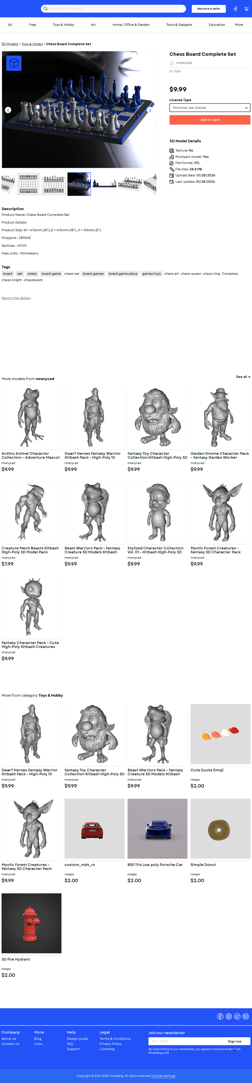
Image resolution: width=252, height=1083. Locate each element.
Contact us (10, 1044)
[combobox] (210, 107)
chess (32, 273)
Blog (38, 1038)
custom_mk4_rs (80, 865)
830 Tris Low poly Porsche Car (155, 865)
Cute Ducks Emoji (207, 770)
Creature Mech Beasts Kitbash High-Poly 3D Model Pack (30, 550)
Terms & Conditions (115, 1038)
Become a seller (208, 9)
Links (38, 1044)
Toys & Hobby (63, 24)
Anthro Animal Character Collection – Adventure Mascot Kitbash (31, 456)
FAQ (70, 1044)
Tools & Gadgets (179, 24)
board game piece (123, 273)
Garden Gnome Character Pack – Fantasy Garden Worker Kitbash (220, 456)
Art (93, 24)
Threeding (17, 9)
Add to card (210, 119)
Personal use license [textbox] (189, 107)
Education (217, 24)
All (10, 24)
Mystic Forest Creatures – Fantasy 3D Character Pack (216, 550)
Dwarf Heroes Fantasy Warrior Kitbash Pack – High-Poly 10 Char (93, 456)
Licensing (107, 1049)
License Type (180, 100)
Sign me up (234, 1042)
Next (150, 110)
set (19, 273)
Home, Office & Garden (131, 24)
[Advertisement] (120, 337)
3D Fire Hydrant (16, 960)
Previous (8, 110)
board (7, 273)
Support (73, 1049)
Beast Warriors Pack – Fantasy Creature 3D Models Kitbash (92, 550)
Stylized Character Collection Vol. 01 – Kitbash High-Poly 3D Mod (155, 550)
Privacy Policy (111, 1044)
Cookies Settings (163, 1076)
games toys (151, 273)
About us (9, 1038)
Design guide (77, 1038)
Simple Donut (203, 865)
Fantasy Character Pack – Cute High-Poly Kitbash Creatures (30, 645)
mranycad (184, 63)
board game (51, 273)
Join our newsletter (166, 1033)
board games (93, 273)
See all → (243, 377)
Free (32, 24)
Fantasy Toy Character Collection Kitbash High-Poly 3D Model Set (157, 456)
